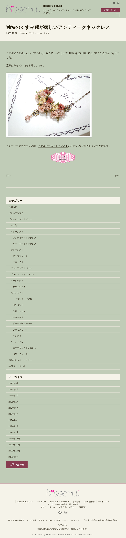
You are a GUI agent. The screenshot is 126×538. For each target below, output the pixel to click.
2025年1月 (14, 401)
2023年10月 (14, 450)
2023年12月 (14, 438)
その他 (14, 225)
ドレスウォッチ (20, 256)
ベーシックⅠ (17, 280)
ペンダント (18, 305)
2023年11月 (14, 444)
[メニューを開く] (117, 14)
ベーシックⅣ (17, 341)
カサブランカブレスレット (25, 348)
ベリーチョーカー (21, 354)
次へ (117, 175)
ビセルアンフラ (16, 213)
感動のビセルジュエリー (20, 360)
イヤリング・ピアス (22, 299)
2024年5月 (14, 407)
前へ (8, 175)
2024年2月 (14, 426)
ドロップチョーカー (22, 323)
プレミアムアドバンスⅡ (22, 274)
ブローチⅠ (18, 262)
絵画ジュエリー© (17, 366)
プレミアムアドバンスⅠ (22, 268)
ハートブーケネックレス (24, 243)
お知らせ (13, 207)
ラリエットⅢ (19, 286)
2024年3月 (14, 420)
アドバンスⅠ (17, 231)
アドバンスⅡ (17, 250)
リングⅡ (17, 335)
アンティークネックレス (39, 33)
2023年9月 (14, 457)
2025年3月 (14, 395)
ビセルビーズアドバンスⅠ (53, 145)
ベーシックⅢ (17, 317)
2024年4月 (14, 414)
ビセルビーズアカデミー (20, 219)
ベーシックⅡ (17, 292)
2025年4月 (14, 389)
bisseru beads (52, 5)
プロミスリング (20, 329)
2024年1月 (14, 432)
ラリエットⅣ (19, 311)
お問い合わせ (110, 10)
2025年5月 (14, 383)
